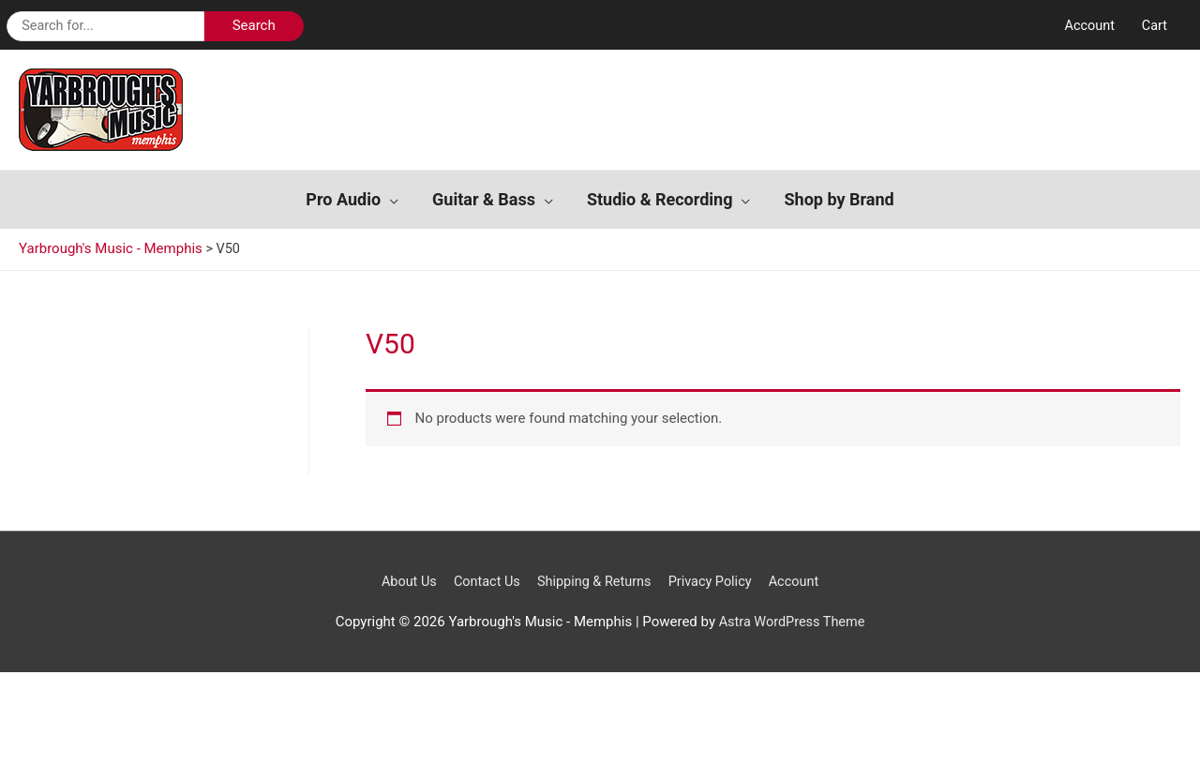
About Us (401, 556)
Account (800, 556)
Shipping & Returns (593, 556)
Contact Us (483, 556)
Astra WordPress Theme (792, 596)
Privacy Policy (713, 556)
